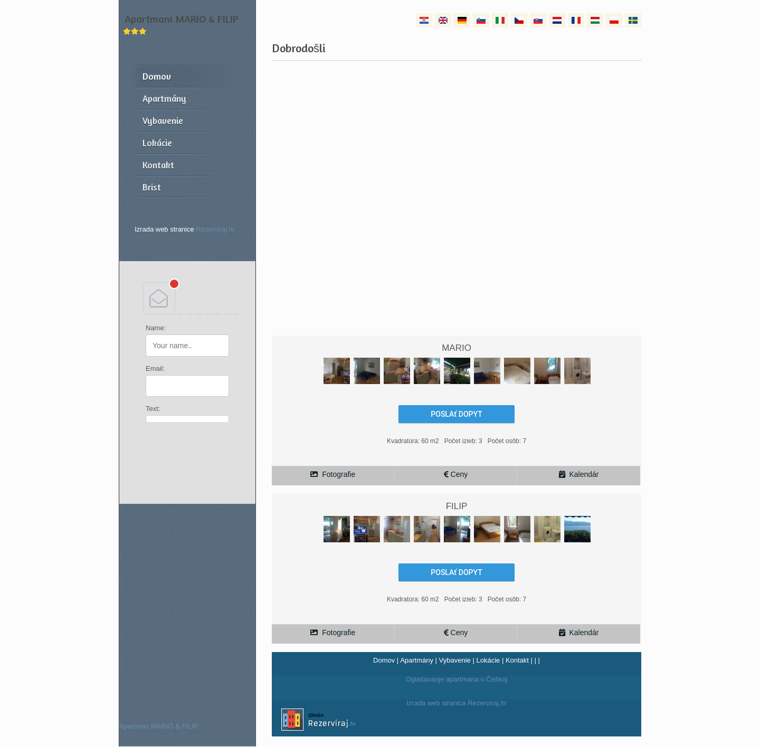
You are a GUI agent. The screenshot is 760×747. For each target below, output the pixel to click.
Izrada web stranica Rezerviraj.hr (389, 721)
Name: (156, 328)
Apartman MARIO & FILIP (158, 726)
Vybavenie (455, 660)
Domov (384, 660)
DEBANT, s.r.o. (187, 298)
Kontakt (517, 660)
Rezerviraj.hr (215, 229)
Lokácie (488, 660)
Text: (153, 409)
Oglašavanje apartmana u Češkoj (456, 679)
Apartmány (416, 660)
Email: (155, 368)
